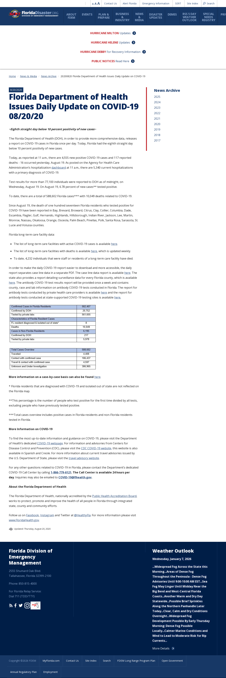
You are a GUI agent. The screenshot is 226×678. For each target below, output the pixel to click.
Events (87, 14)
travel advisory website (84, 458)
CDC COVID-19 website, (96, 448)
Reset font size (95, 3)
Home (12, 76)
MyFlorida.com (51, 660)
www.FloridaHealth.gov (24, 520)
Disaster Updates (155, 16)
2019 (157, 129)
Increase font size (98, 3)
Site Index (192, 3)
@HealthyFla (82, 515)
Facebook (32, 515)
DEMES (172, 14)
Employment (50, 672)
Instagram (47, 515)
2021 (157, 119)
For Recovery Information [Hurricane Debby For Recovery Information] (124, 52)
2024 (157, 102)
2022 (157, 113)
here (114, 244)
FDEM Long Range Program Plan (136, 660)
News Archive (48, 76)
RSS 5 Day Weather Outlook (189, 17)
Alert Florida (129, 3)
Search (107, 660)
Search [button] (211, 3)
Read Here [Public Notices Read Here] (122, 61)
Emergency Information (155, 3)
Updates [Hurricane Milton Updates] (125, 33)
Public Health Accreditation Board (114, 496)
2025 (157, 97)
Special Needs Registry (208, 17)
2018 (157, 135)
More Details (161, 648)
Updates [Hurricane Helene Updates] (124, 42)
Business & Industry (122, 17)
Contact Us (110, 3)
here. (117, 297)
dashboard (59, 168)
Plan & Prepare (104, 16)
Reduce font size (93, 3)
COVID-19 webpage (50, 443)
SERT (178, 3)
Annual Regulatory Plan (23, 672)
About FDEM (71, 16)
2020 (157, 124)
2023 (157, 108)
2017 (157, 140)
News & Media (139, 17)
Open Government (172, 660)
